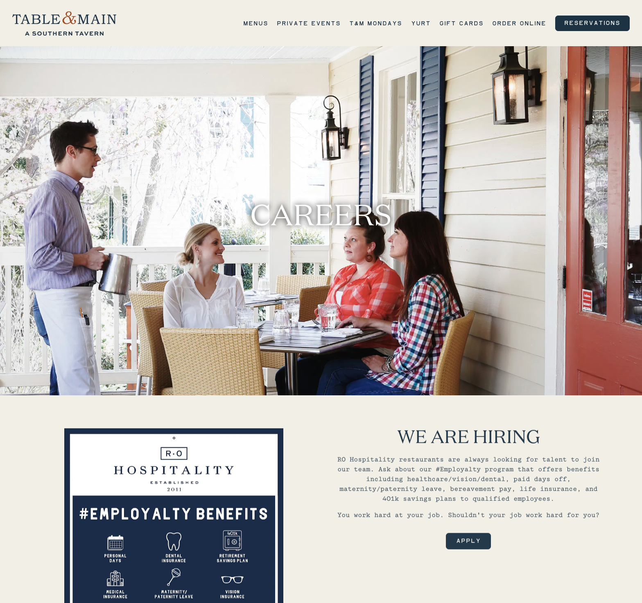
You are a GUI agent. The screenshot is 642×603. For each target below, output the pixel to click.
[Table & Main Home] (64, 23)
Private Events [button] (309, 23)
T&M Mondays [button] (375, 23)
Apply (468, 534)
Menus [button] (255, 23)
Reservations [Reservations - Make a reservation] (592, 23)
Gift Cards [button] (461, 23)
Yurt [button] (421, 23)
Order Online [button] (519, 23)
